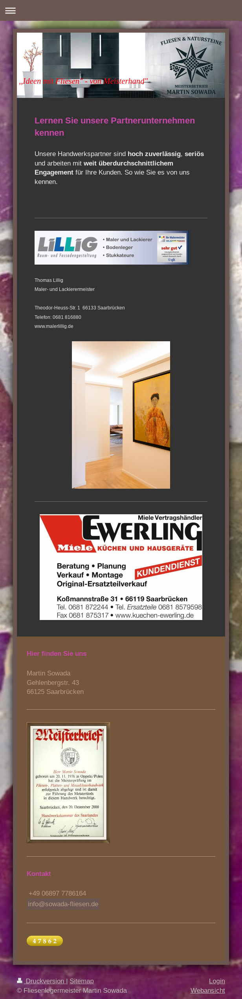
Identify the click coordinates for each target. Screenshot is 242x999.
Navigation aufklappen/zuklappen (121, 10)
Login (217, 981)
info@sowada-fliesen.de (63, 904)
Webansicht (208, 990)
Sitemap (82, 981)
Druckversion (41, 981)
